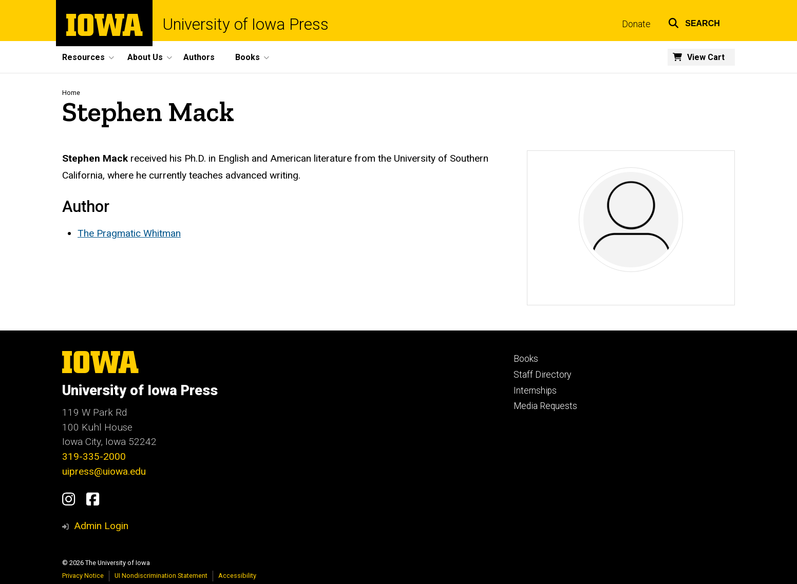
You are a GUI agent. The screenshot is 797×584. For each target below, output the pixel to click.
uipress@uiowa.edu (104, 471)
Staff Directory (542, 374)
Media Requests (545, 406)
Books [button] (247, 57)
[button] (694, 22)
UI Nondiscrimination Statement (161, 575)
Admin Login (101, 526)
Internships (535, 390)
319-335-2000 (94, 456)
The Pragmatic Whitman (129, 233)
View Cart (706, 57)
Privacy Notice (83, 575)
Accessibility (237, 575)
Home (71, 92)
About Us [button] (145, 57)
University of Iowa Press (246, 24)
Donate (636, 24)
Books (526, 359)
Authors (199, 57)
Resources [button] (83, 57)
